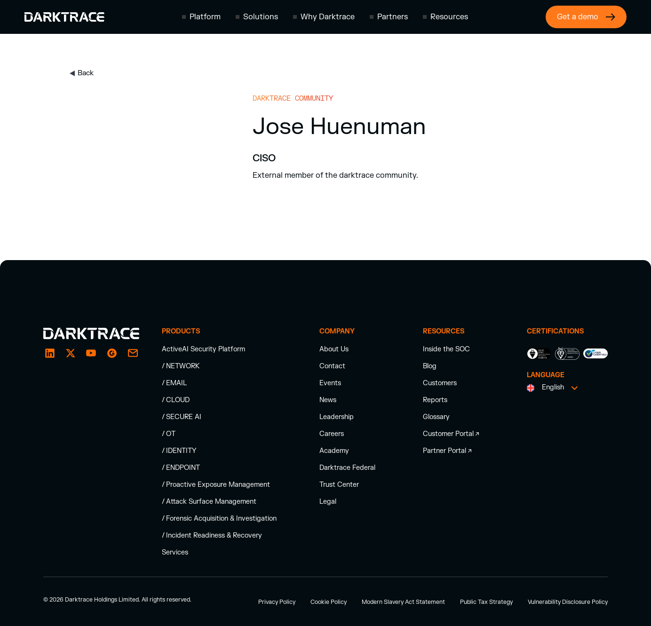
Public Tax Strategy (486, 602)
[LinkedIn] (49, 353)
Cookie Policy (328, 602)
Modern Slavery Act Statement (403, 602)
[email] (112, 353)
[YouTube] (91, 353)
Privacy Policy (276, 602)
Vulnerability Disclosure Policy (568, 602)
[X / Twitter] (70, 353)
